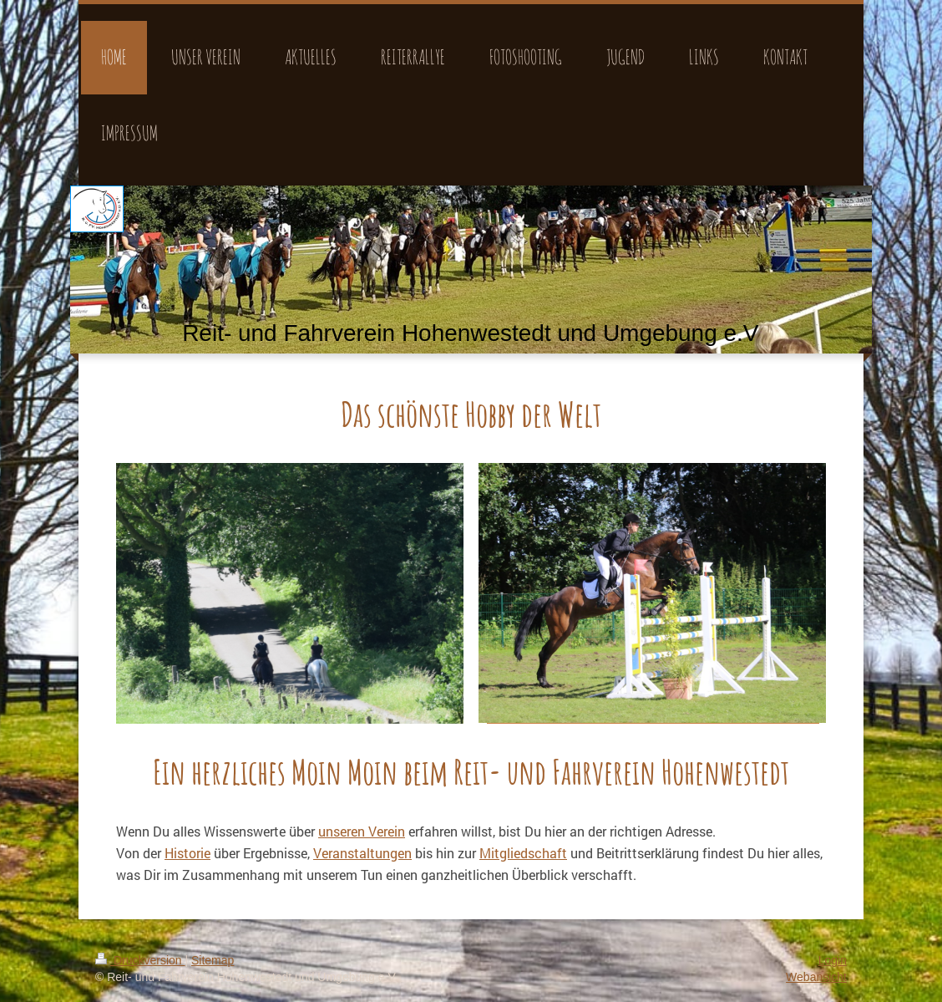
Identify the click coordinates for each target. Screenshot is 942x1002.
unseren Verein (361, 831)
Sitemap (212, 960)
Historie (187, 853)
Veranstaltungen (362, 853)
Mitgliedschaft (523, 853)
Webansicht (816, 977)
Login (832, 960)
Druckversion (140, 960)
